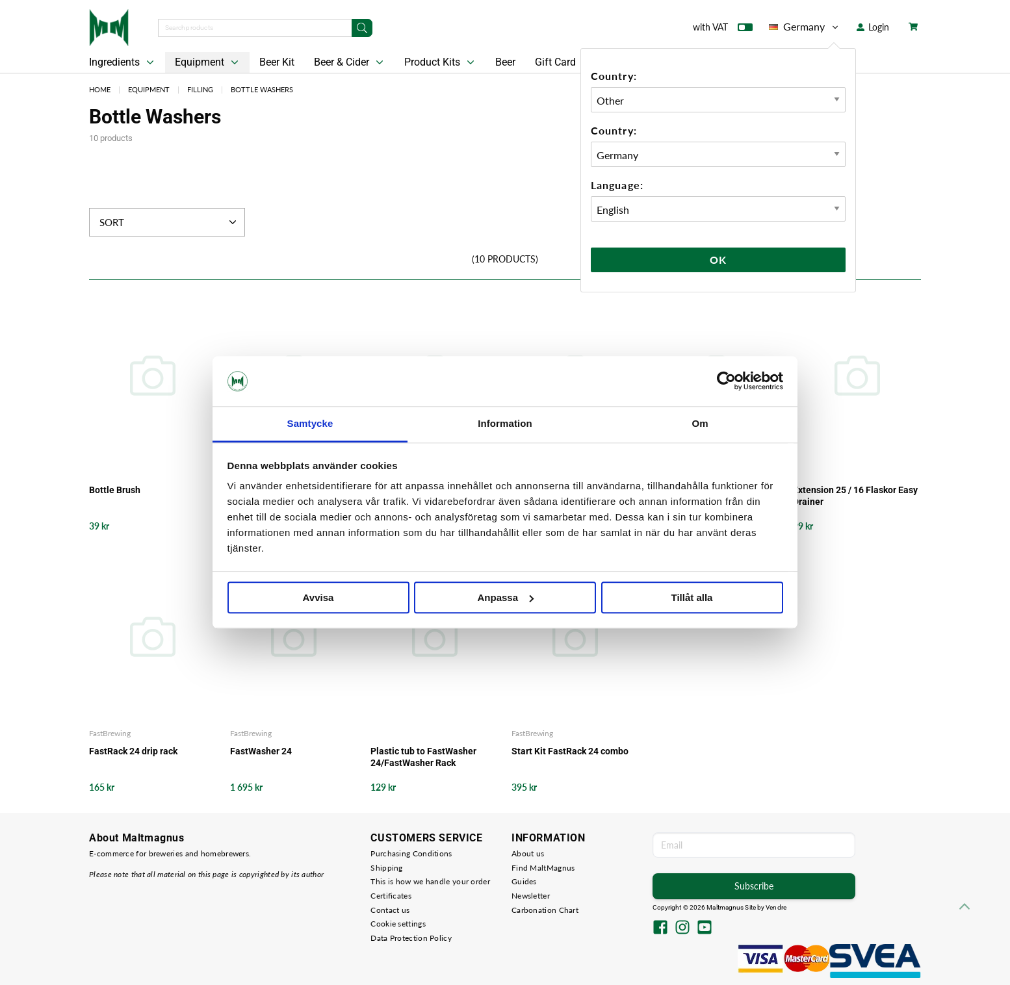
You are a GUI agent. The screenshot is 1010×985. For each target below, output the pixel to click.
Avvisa (318, 597)
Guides (524, 881)
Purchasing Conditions (411, 853)
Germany (804, 27)
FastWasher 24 (261, 751)
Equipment (208, 62)
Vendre (776, 907)
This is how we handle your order (430, 881)
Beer (505, 62)
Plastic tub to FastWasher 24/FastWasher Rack (423, 757)
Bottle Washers (262, 89)
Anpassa (505, 597)
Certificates (390, 896)
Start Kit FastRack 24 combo (569, 751)
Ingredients (123, 62)
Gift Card (555, 62)
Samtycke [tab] (310, 423)
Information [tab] (505, 423)
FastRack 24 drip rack (133, 751)
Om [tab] (700, 423)
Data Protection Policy (411, 938)
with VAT (723, 29)
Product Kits (440, 62)
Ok (718, 259)
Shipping (386, 868)
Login (873, 26)
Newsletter (530, 896)
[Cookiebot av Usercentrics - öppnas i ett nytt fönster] (726, 381)
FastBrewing (110, 733)
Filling (200, 89)
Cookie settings (398, 923)
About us (527, 853)
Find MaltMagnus (543, 868)
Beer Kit (276, 62)
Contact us (389, 910)
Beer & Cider (350, 62)
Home (99, 89)
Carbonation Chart (544, 910)
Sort (169, 222)
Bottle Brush (114, 490)
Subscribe (753, 885)
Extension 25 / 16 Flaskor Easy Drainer (855, 496)
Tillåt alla (692, 597)
